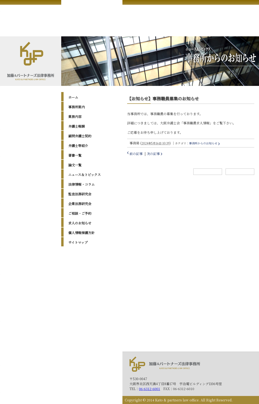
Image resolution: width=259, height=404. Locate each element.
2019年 (78, 292)
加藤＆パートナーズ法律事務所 (165, 364)
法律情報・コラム (81, 184)
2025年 (78, 262)
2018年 (78, 297)
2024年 (78, 268)
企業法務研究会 (79, 203)
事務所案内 (76, 107)
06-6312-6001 (149, 388)
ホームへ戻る (207, 171)
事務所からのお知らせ (203, 143)
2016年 (78, 309)
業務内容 (74, 116)
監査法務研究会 (79, 194)
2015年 (78, 315)
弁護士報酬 (76, 126)
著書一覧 (74, 155)
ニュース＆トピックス (84, 174)
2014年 (78, 321)
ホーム (73, 97)
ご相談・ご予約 (79, 213)
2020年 (78, 286)
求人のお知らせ (79, 223)
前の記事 (136, 153)
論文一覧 (74, 165)
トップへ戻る (240, 171)
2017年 (78, 304)
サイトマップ (78, 242)
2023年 (78, 274)
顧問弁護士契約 (79, 136)
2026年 (78, 256)
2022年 (78, 280)
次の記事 (153, 153)
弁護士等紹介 (78, 145)
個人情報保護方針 (81, 232)
